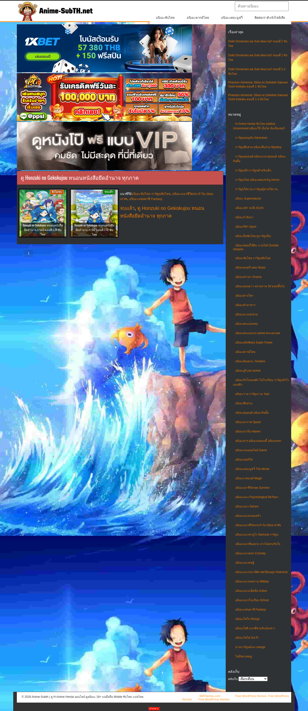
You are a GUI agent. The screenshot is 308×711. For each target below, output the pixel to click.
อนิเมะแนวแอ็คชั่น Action (251, 590)
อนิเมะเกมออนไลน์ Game (251, 450)
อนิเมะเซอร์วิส (244, 459)
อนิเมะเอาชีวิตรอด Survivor (252, 487)
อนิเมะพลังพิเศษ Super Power (254, 342)
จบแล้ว (127, 208)
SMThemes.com (209, 696)
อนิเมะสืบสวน (243, 403)
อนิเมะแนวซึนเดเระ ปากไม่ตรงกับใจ (257, 544)
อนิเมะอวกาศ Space (248, 422)
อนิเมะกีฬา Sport (245, 226)
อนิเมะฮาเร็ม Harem (247, 431)
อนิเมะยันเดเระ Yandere (250, 361)
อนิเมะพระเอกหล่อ (246, 323)
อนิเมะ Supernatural (248, 198)
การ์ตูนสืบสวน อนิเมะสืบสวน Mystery (258, 147)
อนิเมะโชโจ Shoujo (247, 619)
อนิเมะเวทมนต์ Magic (248, 478)
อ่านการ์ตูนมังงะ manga (250, 647)
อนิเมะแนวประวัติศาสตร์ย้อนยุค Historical (261, 572)
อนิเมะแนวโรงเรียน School (252, 600)
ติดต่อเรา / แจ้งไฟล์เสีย (270, 17)
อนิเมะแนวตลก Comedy (250, 553)
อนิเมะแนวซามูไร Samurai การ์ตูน (256, 534)
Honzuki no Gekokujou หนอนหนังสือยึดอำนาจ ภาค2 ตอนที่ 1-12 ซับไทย (94, 229)
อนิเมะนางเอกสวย (246, 314)
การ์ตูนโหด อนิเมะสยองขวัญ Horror (257, 179)
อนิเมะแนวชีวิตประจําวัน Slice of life (258, 525)
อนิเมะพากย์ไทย (198, 17)
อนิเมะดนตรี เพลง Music (250, 267)
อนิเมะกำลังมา (244, 217)
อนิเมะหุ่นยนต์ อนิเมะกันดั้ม (252, 412)
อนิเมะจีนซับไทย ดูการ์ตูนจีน (253, 236)
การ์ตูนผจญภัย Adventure (251, 137)
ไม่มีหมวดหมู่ (243, 656)
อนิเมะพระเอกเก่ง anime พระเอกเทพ (257, 333)
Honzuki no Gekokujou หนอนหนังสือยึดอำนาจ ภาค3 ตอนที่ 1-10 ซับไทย (43, 229)
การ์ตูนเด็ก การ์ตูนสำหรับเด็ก (253, 170)
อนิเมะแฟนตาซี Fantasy (250, 609)
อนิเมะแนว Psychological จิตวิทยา (257, 497)
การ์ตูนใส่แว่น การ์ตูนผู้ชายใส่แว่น (256, 189)
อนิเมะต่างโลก (244, 295)
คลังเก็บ (233, 679)
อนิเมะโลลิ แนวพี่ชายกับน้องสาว (255, 628)
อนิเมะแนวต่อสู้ (244, 562)
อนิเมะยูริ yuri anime (248, 370)
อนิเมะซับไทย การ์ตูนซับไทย (252, 258)
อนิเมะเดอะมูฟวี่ (232, 17)
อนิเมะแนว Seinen (247, 506)
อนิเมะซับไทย (165, 17)
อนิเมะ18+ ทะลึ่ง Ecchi (249, 208)
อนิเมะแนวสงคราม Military (252, 581)
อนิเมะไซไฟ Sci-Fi (246, 637)
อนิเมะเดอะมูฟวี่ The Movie (252, 469)
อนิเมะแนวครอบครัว (248, 516)
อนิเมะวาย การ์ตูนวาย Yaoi (252, 394)
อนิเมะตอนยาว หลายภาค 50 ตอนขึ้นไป (260, 286)
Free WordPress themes (250, 696)
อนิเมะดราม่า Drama (248, 277)
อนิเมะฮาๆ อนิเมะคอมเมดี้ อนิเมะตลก (258, 441)
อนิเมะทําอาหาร (245, 305)
